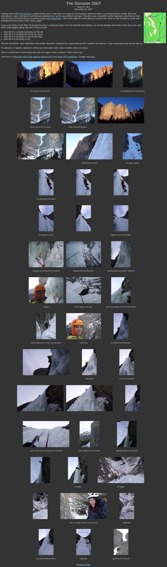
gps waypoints (53, 18)
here (93, 57)
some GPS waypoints (67, 57)
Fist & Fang (25, 14)
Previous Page (83, 565)
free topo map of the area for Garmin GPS (33, 57)
